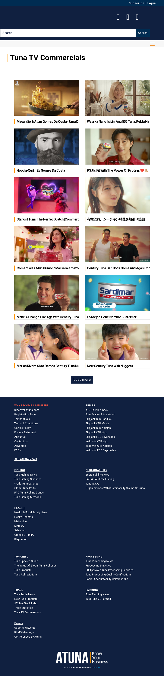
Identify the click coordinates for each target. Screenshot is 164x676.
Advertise (20, 445)
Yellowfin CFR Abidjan (99, 445)
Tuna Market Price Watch (100, 414)
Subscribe (137, 3)
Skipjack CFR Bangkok (99, 418)
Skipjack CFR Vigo (96, 432)
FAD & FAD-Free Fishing (100, 479)
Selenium (19, 530)
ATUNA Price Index (97, 410)
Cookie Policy (22, 427)
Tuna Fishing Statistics (27, 479)
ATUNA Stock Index (26, 603)
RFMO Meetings (24, 632)
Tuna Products (23, 570)
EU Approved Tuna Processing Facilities (109, 570)
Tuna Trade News (24, 594)
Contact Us (21, 441)
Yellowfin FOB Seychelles (101, 450)
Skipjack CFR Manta (97, 423)
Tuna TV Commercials (27, 612)
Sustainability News (97, 474)
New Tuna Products (26, 598)
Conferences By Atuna (28, 636)
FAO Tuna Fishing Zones (29, 492)
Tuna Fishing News (25, 474)
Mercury (19, 525)
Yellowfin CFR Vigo (97, 441)
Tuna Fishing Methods (27, 497)
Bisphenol (20, 539)
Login (151, 3)
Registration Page (25, 414)
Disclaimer (96, 667)
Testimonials (22, 418)
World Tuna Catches (26, 483)
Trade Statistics (23, 607)
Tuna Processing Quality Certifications (109, 574)
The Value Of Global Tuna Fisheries (35, 565)
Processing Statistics (98, 565)
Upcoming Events (24, 627)
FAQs (17, 450)
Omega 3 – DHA (24, 534)
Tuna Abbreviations (26, 574)
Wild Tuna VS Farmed (98, 598)
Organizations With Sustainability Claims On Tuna (115, 488)
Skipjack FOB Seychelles (100, 436)
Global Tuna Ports (25, 488)
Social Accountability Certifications (107, 579)
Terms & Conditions (26, 423)
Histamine (20, 521)
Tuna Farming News (97, 594)
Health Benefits (23, 516)
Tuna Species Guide (26, 561)
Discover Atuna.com (26, 410)
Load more (82, 380)
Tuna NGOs (92, 483)
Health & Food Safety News (31, 512)
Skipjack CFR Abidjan (98, 427)
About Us (20, 436)
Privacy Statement (25, 432)
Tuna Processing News (99, 561)
